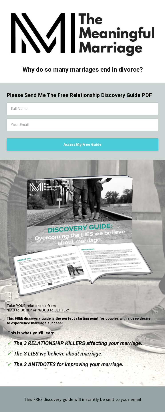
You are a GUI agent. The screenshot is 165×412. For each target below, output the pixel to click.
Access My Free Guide (82, 144)
